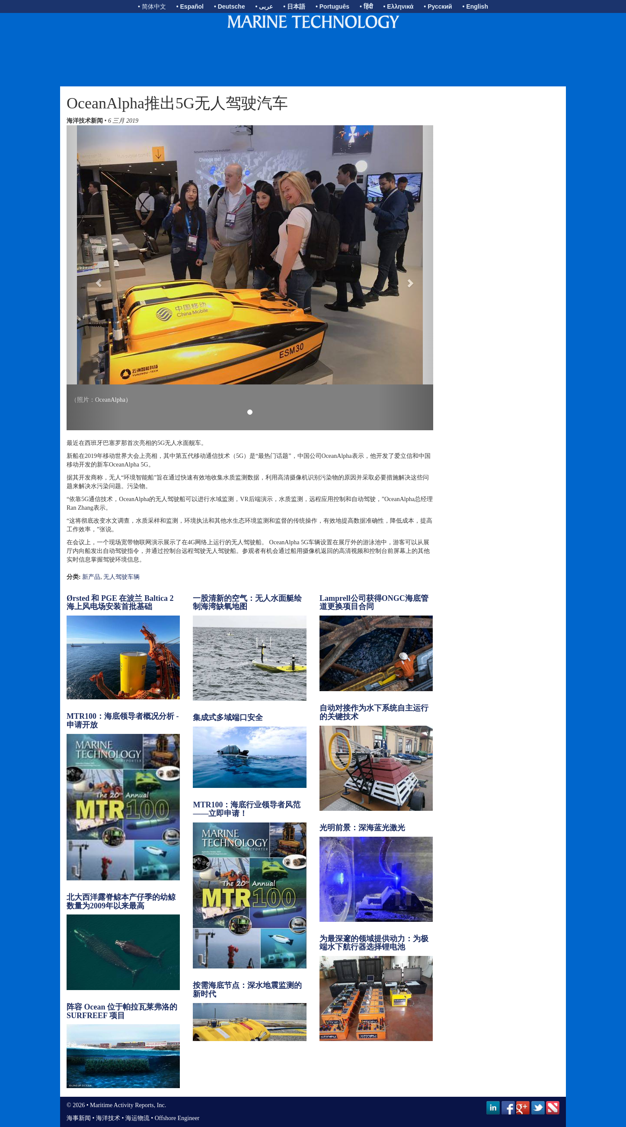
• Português (332, 6)
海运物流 (137, 1118)
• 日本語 (294, 6)
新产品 (91, 577)
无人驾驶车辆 (121, 577)
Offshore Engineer (177, 1118)
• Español (190, 6)
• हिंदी (366, 6)
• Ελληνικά (398, 6)
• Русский (438, 6)
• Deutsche (229, 6)
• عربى (264, 6)
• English (475, 6)
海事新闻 (79, 1118)
